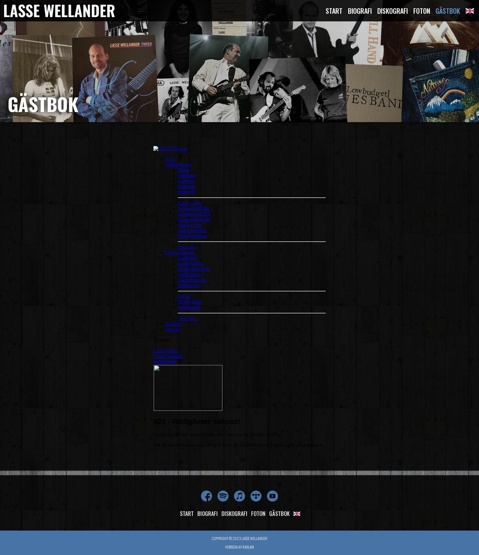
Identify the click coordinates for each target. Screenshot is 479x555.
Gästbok (448, 10)
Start (334, 10)
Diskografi (392, 10)
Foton (421, 10)
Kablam (248, 547)
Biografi (360, 10)
